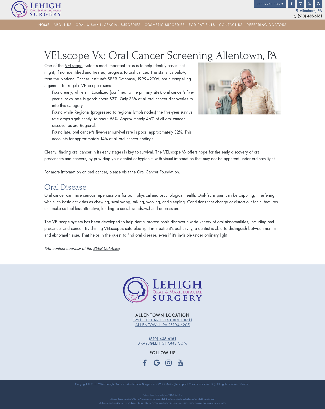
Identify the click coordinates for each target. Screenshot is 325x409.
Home (43, 24)
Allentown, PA (309, 11)
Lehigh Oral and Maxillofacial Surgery (129, 384)
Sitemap (245, 384)
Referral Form (270, 4)
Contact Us (231, 24)
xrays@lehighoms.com (162, 343)
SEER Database (106, 249)
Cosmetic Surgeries (165, 24)
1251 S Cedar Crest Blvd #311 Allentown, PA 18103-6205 (162, 322)
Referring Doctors (267, 24)
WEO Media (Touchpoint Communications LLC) (186, 384)
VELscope (73, 66)
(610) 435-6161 (307, 16)
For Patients (202, 24)
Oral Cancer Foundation (158, 172)
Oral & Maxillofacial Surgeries (108, 24)
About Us (62, 24)
